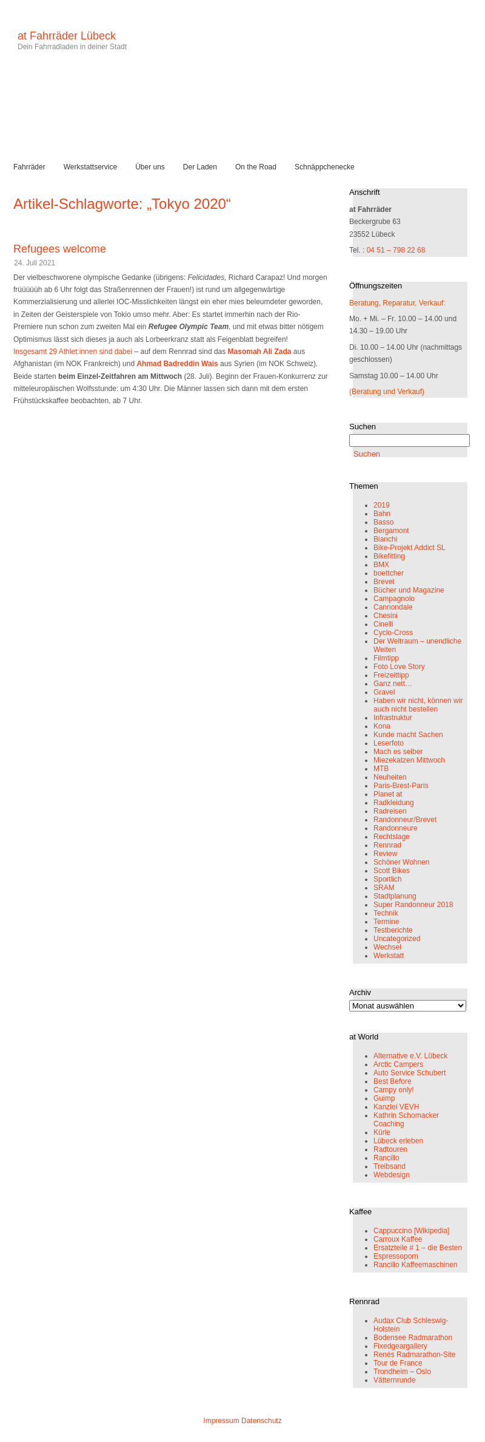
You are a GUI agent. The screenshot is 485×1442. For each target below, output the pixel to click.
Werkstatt (388, 955)
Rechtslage (391, 836)
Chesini (385, 615)
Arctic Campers (398, 1064)
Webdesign (391, 1175)
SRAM (384, 887)
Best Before (392, 1081)
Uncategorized (396, 938)
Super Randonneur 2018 (413, 904)
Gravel (384, 692)
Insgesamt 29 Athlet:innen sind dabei (72, 351)
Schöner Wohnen (401, 862)
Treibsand (389, 1166)
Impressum (221, 1420)
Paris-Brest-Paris (401, 785)
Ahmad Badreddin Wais (177, 363)
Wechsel (387, 947)
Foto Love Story (399, 666)
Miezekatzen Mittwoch (409, 760)
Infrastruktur (392, 717)
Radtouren (390, 1149)
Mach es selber (398, 751)
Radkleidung (393, 802)
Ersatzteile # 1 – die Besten (417, 1247)
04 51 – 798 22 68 (396, 250)
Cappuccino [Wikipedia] (411, 1230)
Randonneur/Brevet (404, 819)
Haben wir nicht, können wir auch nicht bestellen (418, 704)
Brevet (384, 581)
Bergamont (391, 530)
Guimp (384, 1098)
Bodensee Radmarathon (412, 1337)
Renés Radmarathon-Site (414, 1354)
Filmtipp (386, 658)
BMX (381, 564)
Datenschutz (261, 1420)
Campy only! (393, 1090)
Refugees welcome (59, 249)
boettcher (388, 573)
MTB (381, 768)
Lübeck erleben (398, 1141)
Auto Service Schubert (409, 1073)
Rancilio (386, 1158)
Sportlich (387, 879)
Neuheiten (390, 777)
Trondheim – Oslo (402, 1371)
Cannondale (393, 607)
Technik (385, 913)
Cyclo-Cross (393, 632)
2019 (381, 505)
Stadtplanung (394, 896)
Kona (381, 726)
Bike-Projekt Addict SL (409, 547)
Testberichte (393, 930)
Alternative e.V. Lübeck (410, 1056)
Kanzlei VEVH (396, 1107)
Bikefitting (389, 556)
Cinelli (383, 624)
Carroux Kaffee (398, 1239)
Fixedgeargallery (400, 1346)
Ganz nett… (392, 683)
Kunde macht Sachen (408, 734)
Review (385, 853)
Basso (383, 522)
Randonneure (395, 828)
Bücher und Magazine (408, 590)
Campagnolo (394, 598)
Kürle (381, 1132)
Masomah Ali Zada (260, 351)
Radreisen (390, 811)
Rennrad (387, 845)
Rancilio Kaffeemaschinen (415, 1264)
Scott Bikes (391, 870)
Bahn (381, 513)
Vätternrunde (394, 1380)
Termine (386, 921)
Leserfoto (388, 743)
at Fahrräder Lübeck (67, 36)
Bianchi (385, 539)
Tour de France (398, 1363)
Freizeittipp (391, 675)
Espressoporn (395, 1256)
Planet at (387, 794)
